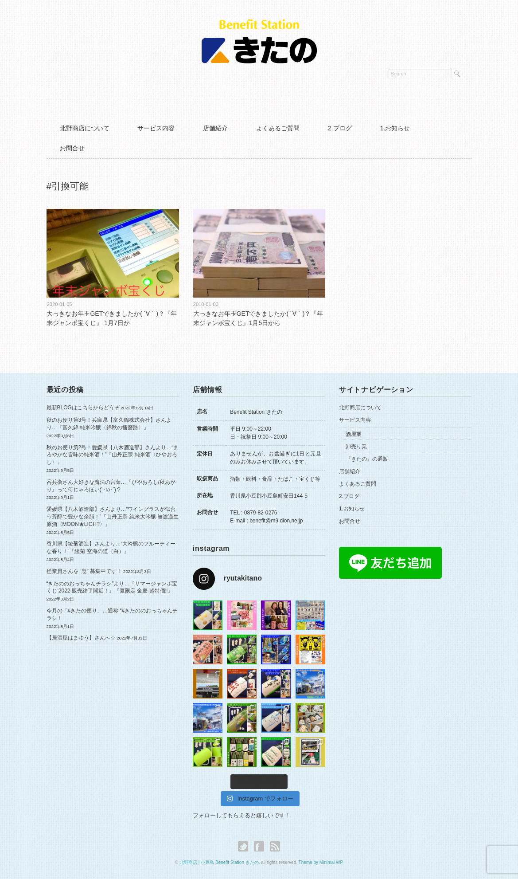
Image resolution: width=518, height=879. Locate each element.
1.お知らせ (395, 128)
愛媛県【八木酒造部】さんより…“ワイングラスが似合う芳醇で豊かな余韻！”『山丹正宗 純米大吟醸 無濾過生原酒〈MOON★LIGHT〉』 (113, 516)
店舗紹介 (215, 128)
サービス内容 (156, 128)
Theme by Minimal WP (321, 862)
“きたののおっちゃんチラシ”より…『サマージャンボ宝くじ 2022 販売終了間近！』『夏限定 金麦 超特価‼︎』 (112, 587)
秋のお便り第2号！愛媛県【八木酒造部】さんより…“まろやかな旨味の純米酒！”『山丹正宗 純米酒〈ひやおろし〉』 (113, 455)
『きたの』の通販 (367, 459)
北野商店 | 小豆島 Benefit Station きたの (219, 862)
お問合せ (72, 148)
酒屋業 (354, 434)
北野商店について (84, 128)
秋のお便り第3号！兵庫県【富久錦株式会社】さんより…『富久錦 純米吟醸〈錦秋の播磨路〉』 (109, 424)
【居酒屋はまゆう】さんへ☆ (81, 638)
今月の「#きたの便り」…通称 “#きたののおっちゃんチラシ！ (112, 614)
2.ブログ (340, 128)
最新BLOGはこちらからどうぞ (83, 407)
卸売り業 (356, 446)
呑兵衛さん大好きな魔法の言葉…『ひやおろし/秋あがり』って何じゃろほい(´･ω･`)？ (111, 486)
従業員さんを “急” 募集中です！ (84, 571)
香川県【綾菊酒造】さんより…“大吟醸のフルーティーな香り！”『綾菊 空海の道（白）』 (111, 547)
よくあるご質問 (278, 128)
